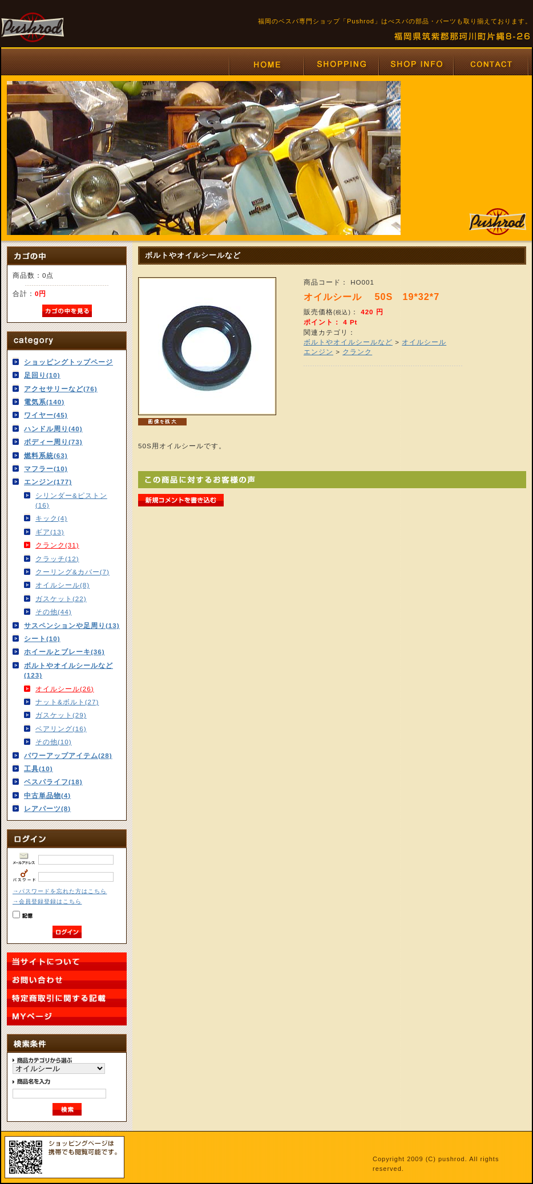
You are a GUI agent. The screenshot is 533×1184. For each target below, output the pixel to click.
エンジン (318, 351)
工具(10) (38, 768)
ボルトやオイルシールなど (348, 342)
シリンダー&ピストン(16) (71, 500)
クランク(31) (57, 545)
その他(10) (53, 741)
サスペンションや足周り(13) (72, 625)
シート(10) (42, 638)
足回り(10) (42, 375)
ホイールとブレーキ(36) (64, 651)
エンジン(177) (48, 481)
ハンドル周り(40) (53, 428)
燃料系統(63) (46, 455)
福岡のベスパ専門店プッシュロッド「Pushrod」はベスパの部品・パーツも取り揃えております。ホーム (266, 64)
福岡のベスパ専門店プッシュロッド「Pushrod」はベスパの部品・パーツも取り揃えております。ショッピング (341, 64)
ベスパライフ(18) (53, 781)
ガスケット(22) (61, 598)
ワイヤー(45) (46, 415)
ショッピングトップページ (68, 362)
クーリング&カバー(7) (72, 571)
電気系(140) (44, 402)
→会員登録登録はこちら (47, 901)
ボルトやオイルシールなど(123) (68, 670)
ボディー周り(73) (53, 441)
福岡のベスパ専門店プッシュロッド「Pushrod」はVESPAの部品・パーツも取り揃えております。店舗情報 (415, 64)
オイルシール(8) (62, 585)
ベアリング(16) (61, 728)
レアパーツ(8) (47, 808)
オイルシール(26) (64, 688)
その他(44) (53, 611)
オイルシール (424, 342)
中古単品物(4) (47, 795)
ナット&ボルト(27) (67, 701)
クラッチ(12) (57, 558)
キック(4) (51, 518)
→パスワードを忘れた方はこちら (60, 891)
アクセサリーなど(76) (61, 388)
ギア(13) (49, 532)
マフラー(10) (46, 468)
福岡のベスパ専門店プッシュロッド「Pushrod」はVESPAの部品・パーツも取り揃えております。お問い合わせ (491, 64)
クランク (357, 351)
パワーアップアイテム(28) (68, 755)
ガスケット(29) (61, 715)
